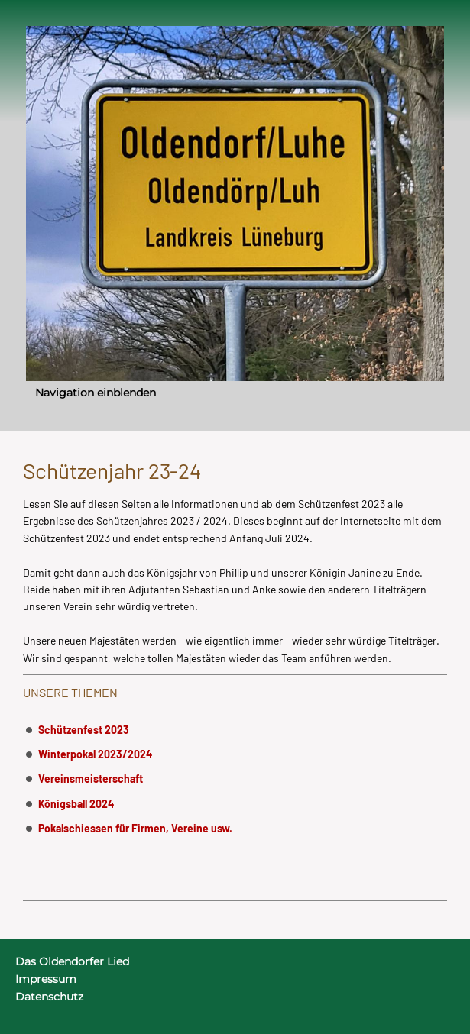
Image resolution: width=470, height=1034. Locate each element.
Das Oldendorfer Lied (72, 961)
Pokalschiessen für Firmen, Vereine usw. (135, 828)
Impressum (45, 979)
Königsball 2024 (76, 803)
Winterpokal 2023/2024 (95, 754)
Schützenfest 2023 (83, 729)
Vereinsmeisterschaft (90, 778)
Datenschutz (49, 996)
